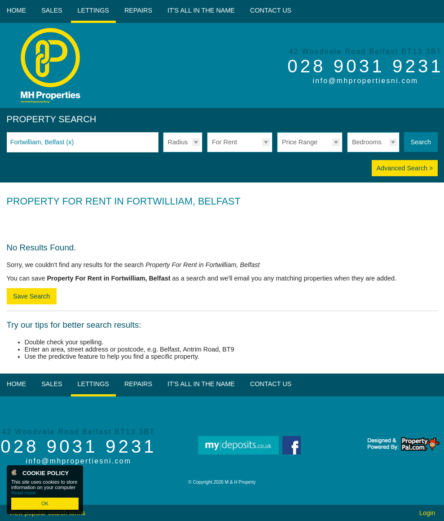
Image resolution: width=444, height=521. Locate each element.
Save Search (31, 296)
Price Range (299, 142)
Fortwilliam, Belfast (42, 142)
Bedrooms (367, 142)
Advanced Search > (404, 168)
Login (427, 513)
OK (44, 503)
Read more (23, 492)
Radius (178, 142)
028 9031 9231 (365, 66)
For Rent (224, 142)
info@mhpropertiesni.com (365, 81)
